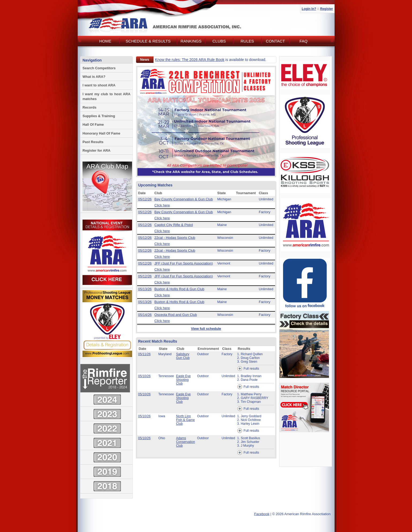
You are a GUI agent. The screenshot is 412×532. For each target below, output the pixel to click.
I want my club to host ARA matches (106, 96)
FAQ (303, 41)
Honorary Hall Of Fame (101, 133)
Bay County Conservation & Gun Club (183, 199)
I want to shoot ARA (99, 85)
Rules (247, 41)
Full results (248, 368)
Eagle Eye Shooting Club (183, 379)
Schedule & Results (148, 41)
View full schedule (206, 329)
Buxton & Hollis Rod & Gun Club (179, 289)
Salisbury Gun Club (183, 356)
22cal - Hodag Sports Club (174, 238)
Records (89, 107)
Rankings (191, 41)
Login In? (309, 9)
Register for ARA (96, 150)
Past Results (93, 142)
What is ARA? (94, 77)
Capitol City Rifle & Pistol (173, 225)
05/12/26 (145, 199)
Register (326, 9)
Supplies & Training (99, 116)
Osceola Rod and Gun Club (175, 315)
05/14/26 (145, 315)
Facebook (261, 514)
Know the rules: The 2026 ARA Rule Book (189, 60)
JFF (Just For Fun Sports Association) (183, 263)
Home (105, 41)
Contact (275, 41)
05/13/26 (145, 289)
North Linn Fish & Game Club (185, 420)
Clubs (219, 41)
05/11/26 (144, 354)
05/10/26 (144, 376)
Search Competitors (99, 68)
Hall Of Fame (93, 125)
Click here (162, 205)
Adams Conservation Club (185, 441)
